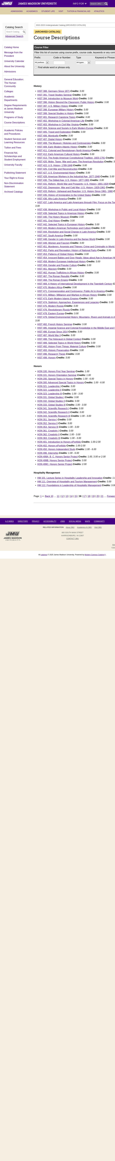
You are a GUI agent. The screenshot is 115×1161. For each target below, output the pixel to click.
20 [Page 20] (97, 496)
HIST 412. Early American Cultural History (58, 154)
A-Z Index (9, 521)
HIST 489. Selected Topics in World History (59, 343)
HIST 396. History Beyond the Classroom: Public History (65, 102)
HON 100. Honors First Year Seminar (56, 371)
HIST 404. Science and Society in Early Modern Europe (65, 128)
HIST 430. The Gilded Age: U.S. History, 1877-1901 (63, 180)
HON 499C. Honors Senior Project (54, 464)
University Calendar (14, 61)
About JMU (70, 527)
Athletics (99, 11)
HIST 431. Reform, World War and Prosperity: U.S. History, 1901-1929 (72, 184)
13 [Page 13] (67, 496)
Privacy (35, 521)
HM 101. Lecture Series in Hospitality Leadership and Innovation (70, 478)
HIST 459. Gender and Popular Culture (57, 265)
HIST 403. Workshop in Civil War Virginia (58, 124)
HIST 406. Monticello (48, 135)
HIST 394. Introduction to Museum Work (57, 98)
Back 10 (49, 496)
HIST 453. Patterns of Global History (55, 254)
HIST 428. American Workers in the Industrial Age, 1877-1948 (68, 176)
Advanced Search (14, 36)
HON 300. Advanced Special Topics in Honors (60, 382)
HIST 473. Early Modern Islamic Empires (58, 298)
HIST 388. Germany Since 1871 (53, 91)
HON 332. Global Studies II (51, 401)
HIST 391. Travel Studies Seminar (54, 95)
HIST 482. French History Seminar (54, 324)
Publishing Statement (15, 173)
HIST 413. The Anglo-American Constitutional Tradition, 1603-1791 (71, 158)
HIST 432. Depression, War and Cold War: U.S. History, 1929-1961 (71, 187)
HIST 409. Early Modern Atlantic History (57, 147)
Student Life (48, 11)
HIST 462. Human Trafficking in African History (60, 272)
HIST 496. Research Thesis (51, 354)
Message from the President (13, 54)
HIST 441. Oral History (48, 220)
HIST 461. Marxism (47, 269)
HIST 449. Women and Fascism (53, 243)
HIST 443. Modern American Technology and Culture (64, 228)
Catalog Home (11, 47)
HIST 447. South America (50, 235)
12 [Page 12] (62, 496)
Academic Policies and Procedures (13, 132)
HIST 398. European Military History (55, 109)
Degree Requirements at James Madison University (15, 108)
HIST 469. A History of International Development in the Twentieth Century (74, 284)
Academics (32, 11)
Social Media (75, 521)
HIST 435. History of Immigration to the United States (64, 195)
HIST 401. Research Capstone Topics (56, 117)
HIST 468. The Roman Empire (52, 280)
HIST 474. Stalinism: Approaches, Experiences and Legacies (68, 302)
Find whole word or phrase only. (54, 67)
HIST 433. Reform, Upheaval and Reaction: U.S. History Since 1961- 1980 (75, 191)
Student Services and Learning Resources (15, 141)
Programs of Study (13, 117)
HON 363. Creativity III (48, 438)
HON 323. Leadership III (49, 393)
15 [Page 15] (75, 496)
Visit (61, 11)
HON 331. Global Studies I (50, 397)
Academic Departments (10, 98)
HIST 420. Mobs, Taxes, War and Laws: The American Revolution (70, 161)
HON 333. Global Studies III (51, 405)
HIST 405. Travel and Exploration (54, 132)
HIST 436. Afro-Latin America (52, 198)
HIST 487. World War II (49, 335)
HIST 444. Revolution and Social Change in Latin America (66, 232)
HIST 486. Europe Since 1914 (52, 331)
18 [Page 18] (89, 496)
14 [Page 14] (71, 496)
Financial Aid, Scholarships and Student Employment (14, 156)
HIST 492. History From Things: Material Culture (61, 346)
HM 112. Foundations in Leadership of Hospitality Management (69, 485)
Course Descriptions (14, 122)
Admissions (17, 11)
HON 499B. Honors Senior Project (54, 460)
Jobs (62, 521)
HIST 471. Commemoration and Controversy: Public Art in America (71, 291)
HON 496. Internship (47, 453)
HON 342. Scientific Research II (53, 412)
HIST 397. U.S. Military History (52, 106)
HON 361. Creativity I (48, 431)
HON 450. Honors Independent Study (56, 449)
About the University (14, 66)
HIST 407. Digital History (49, 139)
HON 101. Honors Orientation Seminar (57, 375)
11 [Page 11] (58, 496)
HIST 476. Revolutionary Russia (53, 309)
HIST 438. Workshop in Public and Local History (61, 209)
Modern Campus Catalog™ (95, 555)
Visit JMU (98, 527)
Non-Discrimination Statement (14, 185)
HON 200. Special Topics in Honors (55, 379)
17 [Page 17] (84, 496)
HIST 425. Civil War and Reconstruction (57, 169)
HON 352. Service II (47, 423)
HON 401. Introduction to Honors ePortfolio (59, 442)
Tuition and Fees (12, 147)
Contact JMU (72, 539)
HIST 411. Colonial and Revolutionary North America (64, 150)
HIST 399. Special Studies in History (55, 113)
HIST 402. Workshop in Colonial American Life (60, 121)
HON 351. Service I (47, 419)
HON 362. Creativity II (48, 434)
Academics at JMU (84, 527)
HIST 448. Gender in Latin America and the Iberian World (66, 239)
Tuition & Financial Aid (78, 11)
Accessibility (49, 521)
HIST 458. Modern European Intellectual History (61, 261)
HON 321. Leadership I (49, 386)
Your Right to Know (14, 178)
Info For (80, 3)
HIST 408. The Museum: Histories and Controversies (64, 143)
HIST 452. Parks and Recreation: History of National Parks (67, 250)
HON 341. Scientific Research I (53, 408)
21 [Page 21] (102, 496)
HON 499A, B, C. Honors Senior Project (57, 456)
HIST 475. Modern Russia (50, 306)
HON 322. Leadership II (49, 390)
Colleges (8, 91)
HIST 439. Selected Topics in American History (61, 213)
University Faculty (13, 165)
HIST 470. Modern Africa (49, 287)
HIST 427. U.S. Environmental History (56, 173)
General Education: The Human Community (14, 82)
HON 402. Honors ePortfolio (51, 445)
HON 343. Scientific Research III (53, 416)
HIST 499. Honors (46, 357)
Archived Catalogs (13, 192)
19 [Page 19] (93, 496)
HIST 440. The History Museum (53, 217)
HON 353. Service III (47, 427)
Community (99, 521)
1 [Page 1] (41, 496)
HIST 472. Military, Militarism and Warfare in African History (67, 295)
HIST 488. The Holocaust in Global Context (59, 339)
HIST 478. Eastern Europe (50, 313)
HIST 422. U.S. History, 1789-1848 (54, 165)
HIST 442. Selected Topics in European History (61, 224)
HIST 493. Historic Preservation (53, 350)
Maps (87, 521)
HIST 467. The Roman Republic (53, 276)
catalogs (44, 555)
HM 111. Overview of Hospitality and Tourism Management (67, 481)
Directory (23, 521)
